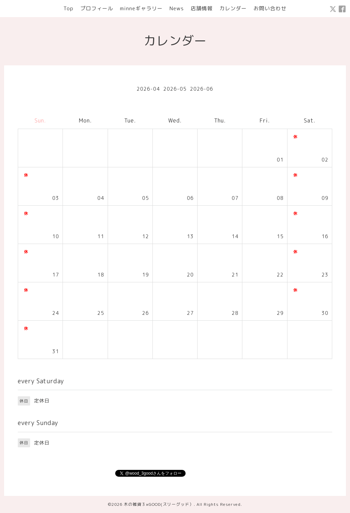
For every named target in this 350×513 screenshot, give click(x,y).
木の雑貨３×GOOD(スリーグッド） (159, 504)
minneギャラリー (141, 8)
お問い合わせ (270, 8)
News (177, 8)
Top (68, 8)
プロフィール (96, 8)
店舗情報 (202, 8)
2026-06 (201, 89)
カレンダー (233, 8)
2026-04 (148, 89)
